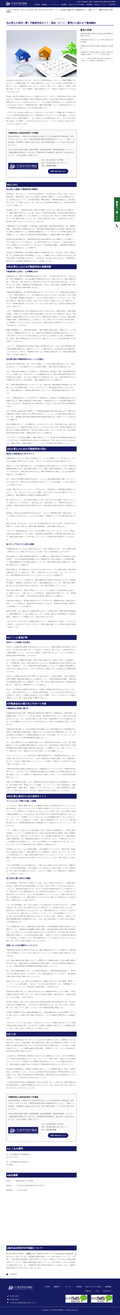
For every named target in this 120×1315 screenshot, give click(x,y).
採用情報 (89, 4)
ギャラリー (55, 4)
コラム (104, 4)
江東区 (28, 1254)
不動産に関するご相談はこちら (117, 209)
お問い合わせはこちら (58, 171)
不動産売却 (13, 1274)
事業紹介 (45, 4)
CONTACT (112, 4)
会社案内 (64, 4)
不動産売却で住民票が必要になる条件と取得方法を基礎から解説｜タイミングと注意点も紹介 (96, 53)
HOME (37, 4)
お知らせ (97, 4)
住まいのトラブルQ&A (76, 4)
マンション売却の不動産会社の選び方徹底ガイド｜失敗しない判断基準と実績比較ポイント (96, 59)
